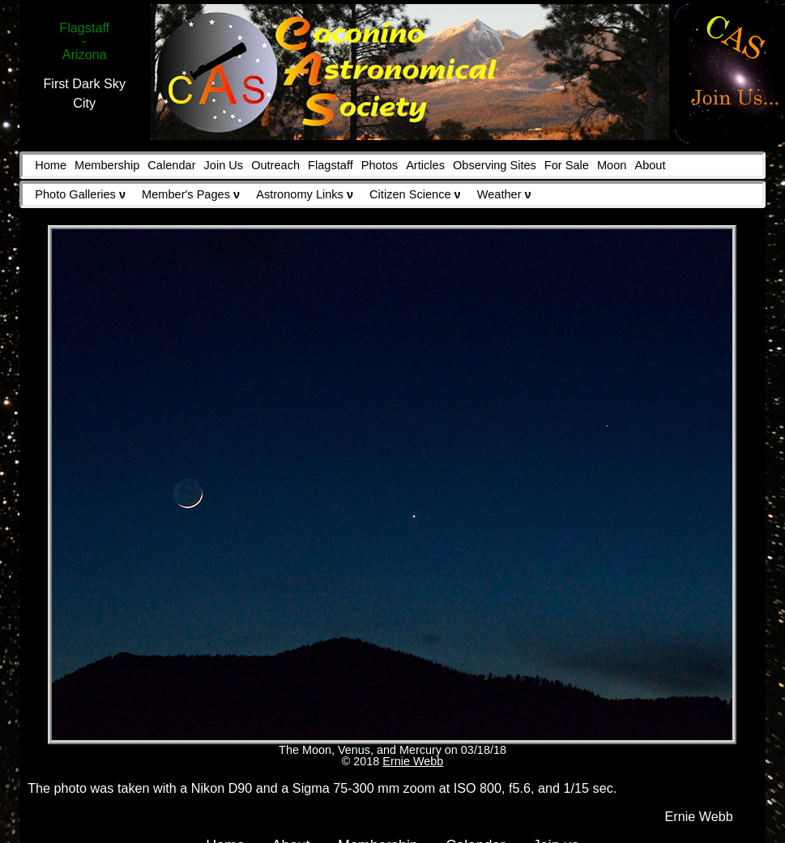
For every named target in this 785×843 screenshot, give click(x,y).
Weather (504, 194)
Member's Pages (191, 194)
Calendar (171, 165)
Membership (107, 165)
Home (50, 165)
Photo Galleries (80, 194)
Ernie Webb (412, 761)
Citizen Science (415, 194)
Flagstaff (330, 165)
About (649, 165)
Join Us (224, 165)
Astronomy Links (304, 194)
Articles (425, 165)
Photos (379, 165)
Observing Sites (494, 165)
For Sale (566, 165)
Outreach (275, 165)
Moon (611, 165)
